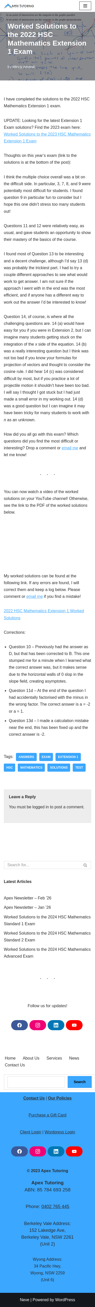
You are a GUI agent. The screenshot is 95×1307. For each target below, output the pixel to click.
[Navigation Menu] (85, 6)
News (74, 1058)
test (79, 767)
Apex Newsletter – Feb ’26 (27, 898)
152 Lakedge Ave (47, 1230)
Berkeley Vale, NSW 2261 (47, 1237)
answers (26, 757)
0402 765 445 (55, 1206)
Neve (24, 1300)
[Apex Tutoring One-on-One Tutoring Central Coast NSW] (20, 6)
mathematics (31, 767)
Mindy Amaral (23, 67)
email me (70, 448)
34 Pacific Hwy (47, 1266)
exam (46, 757)
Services (54, 1058)
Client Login (30, 1132)
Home (10, 1058)
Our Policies (60, 1098)
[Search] (42, 865)
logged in (40, 807)
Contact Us (15, 1065)
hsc (9, 767)
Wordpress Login (60, 1132)
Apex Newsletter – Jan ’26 (27, 907)
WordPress (65, 1300)
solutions (59, 767)
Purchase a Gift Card (47, 1115)
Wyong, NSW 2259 (47, 1273)
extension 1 (68, 757)
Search (80, 1082)
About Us (31, 1058)
